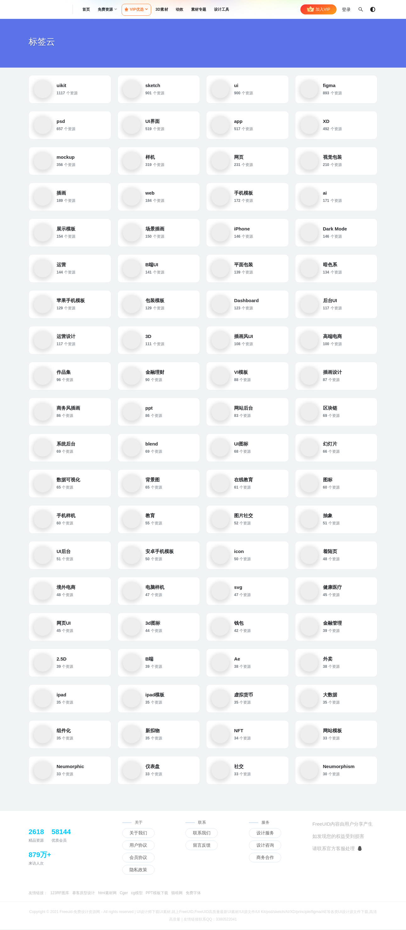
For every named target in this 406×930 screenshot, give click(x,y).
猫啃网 (177, 893)
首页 (86, 9)
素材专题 (198, 9)
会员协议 (138, 858)
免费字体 (193, 893)
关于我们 (138, 833)
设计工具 (221, 9)
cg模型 (137, 893)
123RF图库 (59, 893)
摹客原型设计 (83, 893)
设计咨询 (265, 845)
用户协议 (138, 845)
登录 (346, 9)
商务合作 (265, 858)
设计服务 (265, 833)
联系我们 (202, 833)
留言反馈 (202, 845)
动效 (179, 9)
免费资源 (105, 9)
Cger (124, 893)
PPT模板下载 (157, 893)
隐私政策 (138, 870)
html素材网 (107, 893)
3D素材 (162, 9)
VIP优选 (134, 9)
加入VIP (318, 9)
